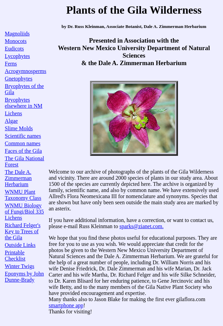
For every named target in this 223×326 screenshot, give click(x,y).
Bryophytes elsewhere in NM (23, 103)
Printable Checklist (15, 256)
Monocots (16, 41)
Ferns (11, 63)
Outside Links (20, 245)
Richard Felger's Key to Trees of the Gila (23, 231)
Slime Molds (19, 128)
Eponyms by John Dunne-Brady (24, 277)
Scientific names (23, 136)
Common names (22, 143)
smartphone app (66, 305)
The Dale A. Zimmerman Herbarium (18, 178)
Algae (11, 121)
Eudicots (14, 48)
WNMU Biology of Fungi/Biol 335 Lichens (24, 212)
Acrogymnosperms (25, 71)
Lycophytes (17, 56)
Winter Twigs (19, 266)
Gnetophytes (18, 79)
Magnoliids (17, 33)
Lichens (13, 113)
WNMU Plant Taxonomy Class (23, 195)
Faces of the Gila (23, 151)
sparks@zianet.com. (141, 226)
